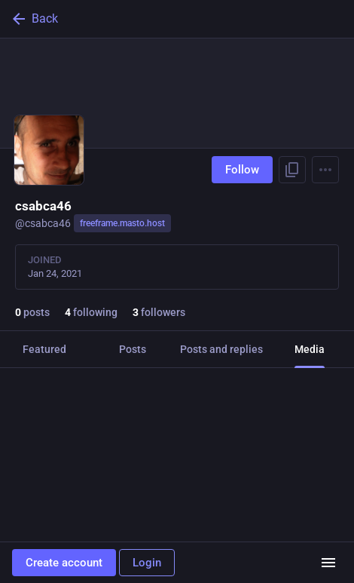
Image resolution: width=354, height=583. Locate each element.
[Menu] (325, 169)
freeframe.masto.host (122, 223)
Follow (242, 169)
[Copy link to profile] (292, 169)
